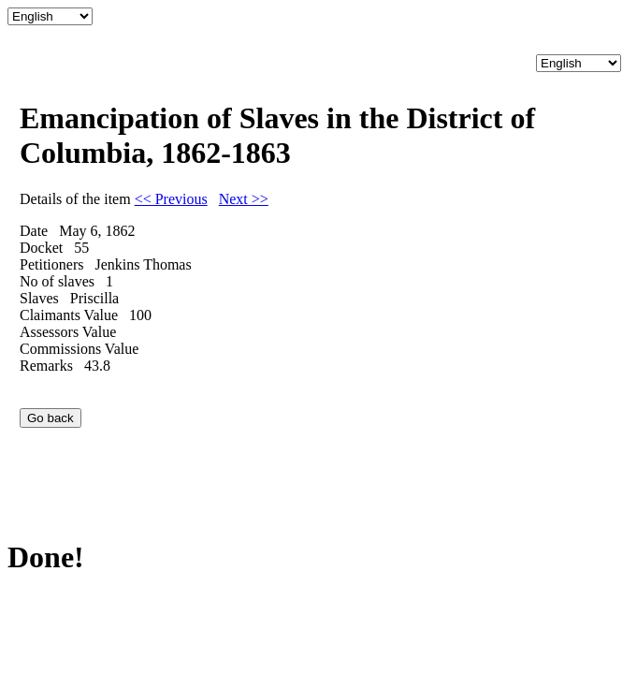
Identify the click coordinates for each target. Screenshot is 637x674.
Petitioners (51, 264)
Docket (41, 248)
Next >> (243, 199)
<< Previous (171, 199)
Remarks (46, 366)
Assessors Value (68, 332)
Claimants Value (69, 315)
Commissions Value (79, 349)
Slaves (39, 298)
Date (34, 231)
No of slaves (57, 281)
